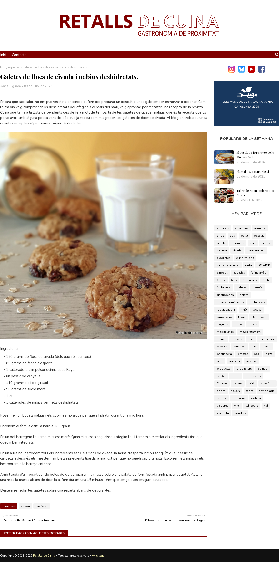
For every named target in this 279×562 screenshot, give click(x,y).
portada (234, 361)
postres (251, 361)
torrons (222, 398)
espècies (14, 67)
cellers (266, 243)
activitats (223, 228)
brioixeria (238, 243)
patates (243, 354)
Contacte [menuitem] (19, 54)
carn (253, 243)
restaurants (253, 376)
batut (244, 236)
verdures (222, 406)
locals (253, 324)
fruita (266, 280)
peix (256, 354)
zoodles (240, 413)
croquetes (223, 258)
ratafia (221, 376)
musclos (239, 346)
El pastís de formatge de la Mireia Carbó (255, 154)
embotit (222, 273)
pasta (266, 346)
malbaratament (250, 332)
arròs (220, 236)
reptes (235, 376)
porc (220, 361)
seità (251, 383)
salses (237, 383)
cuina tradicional (228, 265)
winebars (252, 406)
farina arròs (258, 273)
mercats (222, 346)
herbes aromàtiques (230, 302)
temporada (266, 391)
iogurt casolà (226, 310)
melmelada (267, 339)
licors (242, 317)
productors (244, 369)
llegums (222, 324)
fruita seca (224, 287)
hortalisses (257, 302)
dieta (248, 265)
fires (234, 280)
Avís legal (98, 555)
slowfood (267, 383)
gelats (244, 295)
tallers (235, 391)
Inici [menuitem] (3, 54)
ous (254, 346)
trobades (239, 398)
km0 (244, 310)
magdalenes (225, 332)
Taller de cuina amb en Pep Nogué (255, 193)
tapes (250, 391)
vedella (256, 398)
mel (251, 339)
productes (224, 369)
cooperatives (256, 250)
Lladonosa (259, 317)
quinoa (262, 369)
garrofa (258, 287)
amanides (241, 228)
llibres (238, 324)
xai (266, 406)
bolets (221, 243)
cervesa (222, 250)
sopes (221, 391)
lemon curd (224, 317)
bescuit (259, 236)
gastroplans (225, 295)
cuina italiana (245, 258)
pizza (269, 354)
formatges (250, 280)
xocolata (223, 413)
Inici (2, 67)
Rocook (222, 383)
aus (232, 236)
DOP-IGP (264, 265)
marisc (221, 339)
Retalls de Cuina (44, 555)
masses (237, 339)
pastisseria (224, 354)
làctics (257, 310)
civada (25, 506)
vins (237, 406)
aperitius (260, 228)
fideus (221, 280)
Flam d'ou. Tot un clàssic (253, 171)
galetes (242, 287)
